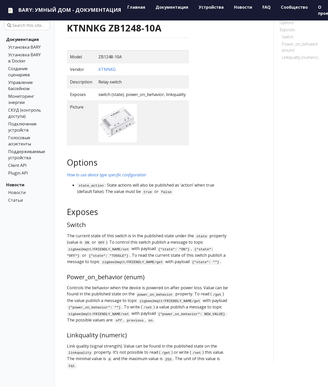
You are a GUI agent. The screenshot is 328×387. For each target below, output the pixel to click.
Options (287, 22)
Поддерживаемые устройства (26, 154)
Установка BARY (24, 47)
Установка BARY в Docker (24, 58)
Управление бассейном (20, 85)
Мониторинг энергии (21, 99)
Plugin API (18, 173)
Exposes (287, 30)
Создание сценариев (19, 72)
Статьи (15, 200)
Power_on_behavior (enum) (300, 47)
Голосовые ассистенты (19, 141)
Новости (15, 185)
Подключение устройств (22, 127)
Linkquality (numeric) (300, 57)
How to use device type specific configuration (106, 175)
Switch (287, 37)
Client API (17, 165)
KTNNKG (107, 69)
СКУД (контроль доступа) (24, 113)
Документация (22, 39)
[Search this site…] (27, 25)
